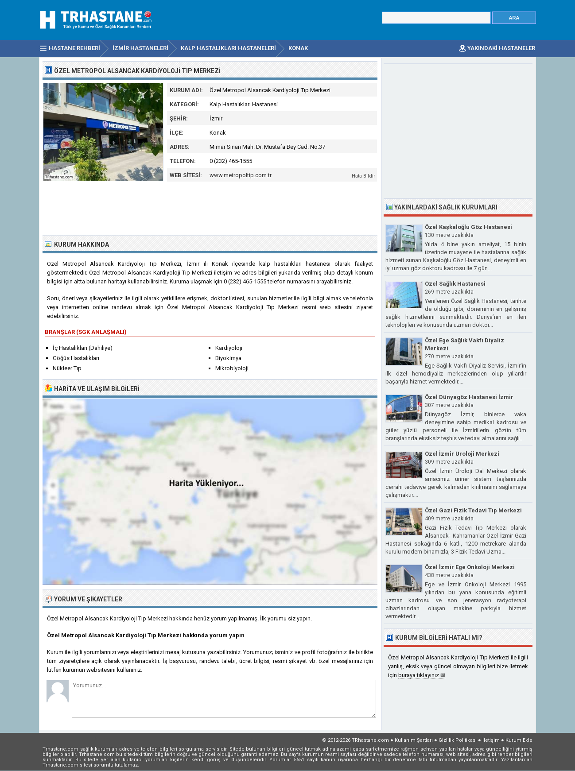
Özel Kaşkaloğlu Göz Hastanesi (468, 227)
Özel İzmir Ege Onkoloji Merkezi (470, 567)
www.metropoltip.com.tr (241, 175)
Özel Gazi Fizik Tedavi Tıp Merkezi (473, 510)
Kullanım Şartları (414, 740)
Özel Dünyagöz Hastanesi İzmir (469, 397)
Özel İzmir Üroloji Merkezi (462, 453)
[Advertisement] (210, 209)
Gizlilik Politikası (458, 740)
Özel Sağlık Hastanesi (455, 283)
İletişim (491, 740)
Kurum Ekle (518, 740)
